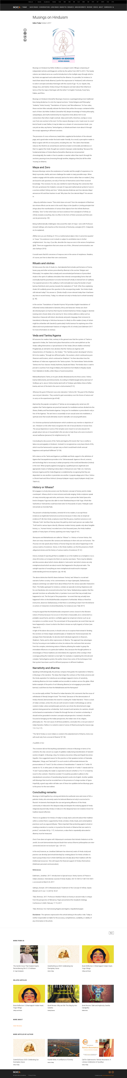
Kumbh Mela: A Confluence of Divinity (60, 1060)
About (101, 7)
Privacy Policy (32, 1075)
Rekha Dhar (85, 1010)
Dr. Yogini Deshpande (18, 971)
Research (71, 7)
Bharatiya (63, 7)
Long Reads (55, 7)
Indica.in (30, 2)
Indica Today (51, 971)
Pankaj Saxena (51, 1010)
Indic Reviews (17, 1026)
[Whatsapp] (25, 30)
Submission (108, 7)
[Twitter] (25, 36)
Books (54, 2)
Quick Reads (34, 7)
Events (39, 2)
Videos (95, 7)
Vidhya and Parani (86, 971)
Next (111, 933)
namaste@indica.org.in (108, 1075)
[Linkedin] (25, 40)
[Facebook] (25, 33)
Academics (47, 2)
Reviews (89, 7)
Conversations (44, 7)
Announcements (80, 7)
